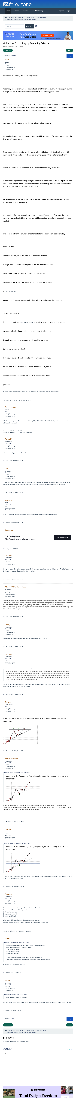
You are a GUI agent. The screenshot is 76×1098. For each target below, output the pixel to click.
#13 (4, 930)
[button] (70, 56)
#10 (4, 751)
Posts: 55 (7, 591)
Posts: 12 (7, 411)
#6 (4, 549)
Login (69, 11)
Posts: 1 (7, 64)
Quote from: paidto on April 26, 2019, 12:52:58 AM (15, 994)
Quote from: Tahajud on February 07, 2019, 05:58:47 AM (16, 772)
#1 (4, 399)
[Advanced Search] (36, 26)
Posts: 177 (8, 763)
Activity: (8, 1048)
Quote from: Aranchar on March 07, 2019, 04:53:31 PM (16, 942)
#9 (4, 694)
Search (29, 26)
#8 (4, 646)
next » (69, 50)
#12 (4, 886)
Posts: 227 (8, 898)
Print (69, 56)
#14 (4, 972)
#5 (4, 522)
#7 (4, 616)
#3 (4, 460)
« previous (8, 50)
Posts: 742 (8, 833)
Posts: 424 (8, 985)
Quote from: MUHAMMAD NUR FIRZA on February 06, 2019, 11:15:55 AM (20, 668)
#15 (4, 1010)
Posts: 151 (8, 443)
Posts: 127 (8, 504)
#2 (4, 431)
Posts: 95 (7, 473)
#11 (4, 821)
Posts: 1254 (8, 706)
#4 (4, 492)
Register (61, 11)
